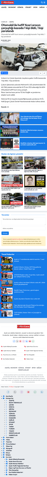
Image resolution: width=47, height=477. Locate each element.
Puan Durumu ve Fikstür (9, 355)
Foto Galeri (8, 437)
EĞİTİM (10, 409)
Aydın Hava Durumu (31, 346)
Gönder (5, 233)
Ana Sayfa (8, 396)
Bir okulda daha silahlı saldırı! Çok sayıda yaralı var (10, 189)
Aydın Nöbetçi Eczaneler (9, 346)
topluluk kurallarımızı (18, 239)
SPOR (35, 7)
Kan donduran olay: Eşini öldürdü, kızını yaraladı (10, 170)
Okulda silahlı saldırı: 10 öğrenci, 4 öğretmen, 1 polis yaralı (10, 207)
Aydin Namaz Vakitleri (8, 350)
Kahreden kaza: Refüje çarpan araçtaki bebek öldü (32, 207)
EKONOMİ (11, 7)
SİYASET (28, 7)
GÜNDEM (11, 416)
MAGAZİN (11, 418)
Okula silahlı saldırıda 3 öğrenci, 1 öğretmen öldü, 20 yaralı (33, 170)
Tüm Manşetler (29, 355)
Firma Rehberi (9, 444)
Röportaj (7, 446)
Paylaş (4, 73)
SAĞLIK (42, 7)
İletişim (7, 455)
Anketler (7, 450)
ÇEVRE (10, 405)
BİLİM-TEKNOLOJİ (14, 403)
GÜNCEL (20, 7)
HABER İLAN (11, 435)
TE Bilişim (11, 386)
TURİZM (10, 429)
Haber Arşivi (28, 359)
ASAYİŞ (3, 7)
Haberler (4, 22)
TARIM (10, 426)
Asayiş (11, 22)
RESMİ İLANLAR (23, 370)
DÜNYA (10, 407)
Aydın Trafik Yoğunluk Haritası (33, 350)
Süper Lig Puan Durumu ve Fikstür (18, 468)
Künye (6, 453)
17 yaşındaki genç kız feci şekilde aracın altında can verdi (33, 189)
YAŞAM (10, 431)
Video (6, 440)
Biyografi (7, 448)
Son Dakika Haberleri (8, 359)
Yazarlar (7, 442)
